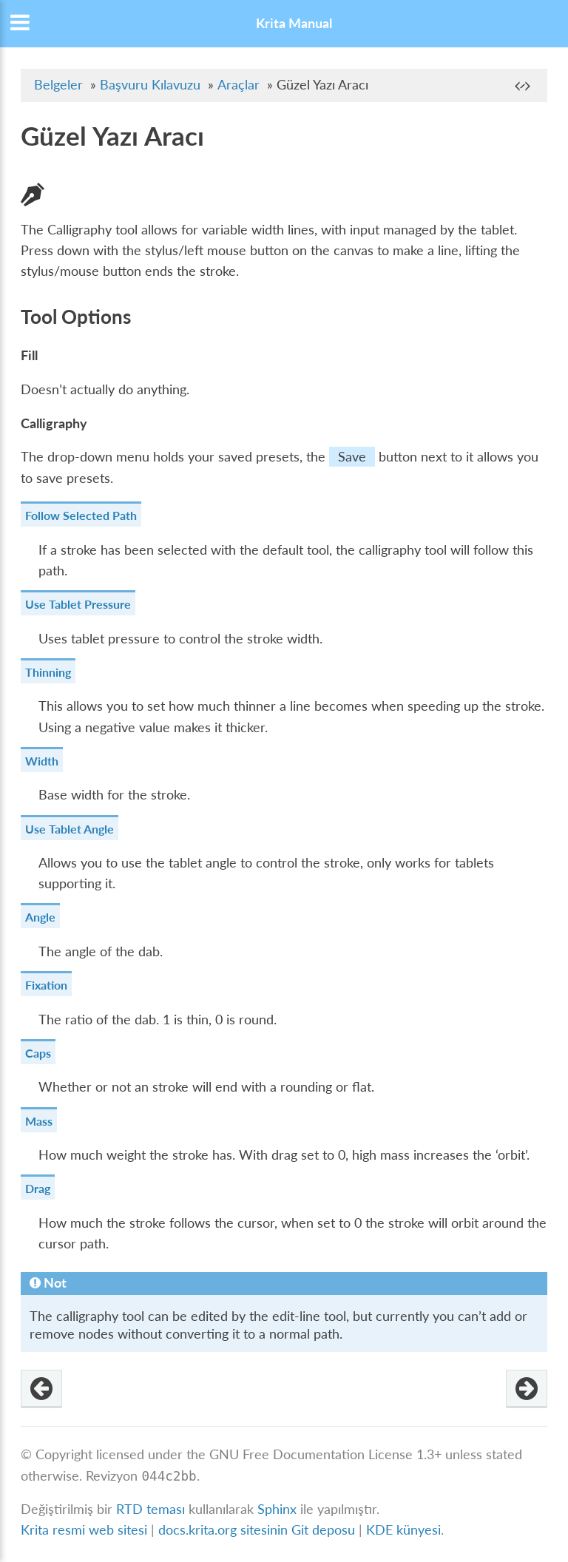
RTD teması (150, 1509)
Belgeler (58, 84)
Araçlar (238, 84)
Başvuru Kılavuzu (150, 84)
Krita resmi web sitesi (84, 1530)
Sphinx (277, 1509)
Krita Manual (294, 23)
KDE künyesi (403, 1530)
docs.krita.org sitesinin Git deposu (258, 1530)
